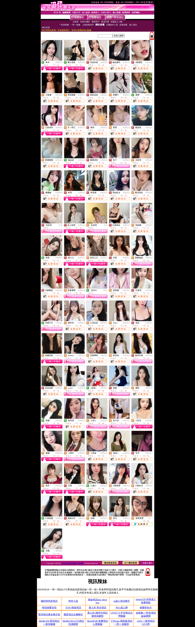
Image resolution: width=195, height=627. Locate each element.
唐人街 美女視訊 (97, 607)
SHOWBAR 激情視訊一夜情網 (72, 563)
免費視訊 (59, 62)
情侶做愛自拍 (49, 607)
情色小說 (73, 601)
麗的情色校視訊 (49, 601)
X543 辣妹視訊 (73, 607)
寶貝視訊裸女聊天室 (49, 614)
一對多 (60, 225)
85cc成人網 (121, 607)
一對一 (149, 518)
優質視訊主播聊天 (73, 614)
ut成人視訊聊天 (121, 601)
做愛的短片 (146, 607)
